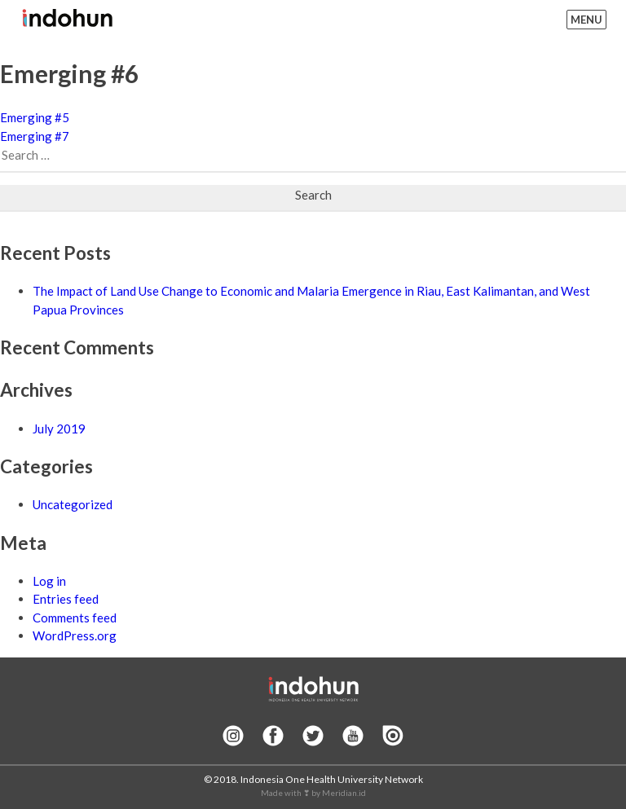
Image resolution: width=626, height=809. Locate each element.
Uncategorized (72, 504)
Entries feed (66, 598)
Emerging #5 (34, 117)
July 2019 (59, 428)
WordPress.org (75, 635)
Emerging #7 (34, 136)
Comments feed (75, 617)
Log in (49, 581)
